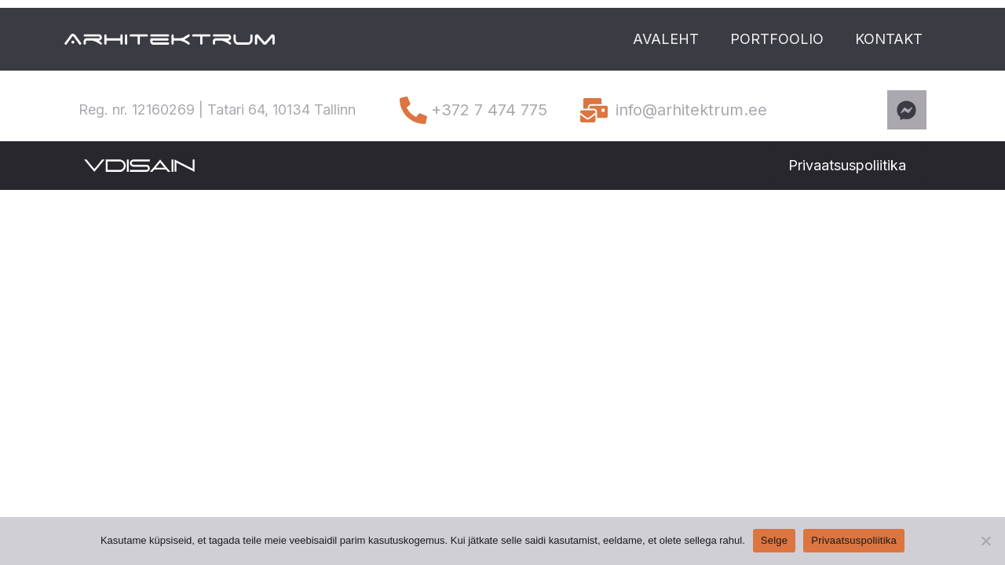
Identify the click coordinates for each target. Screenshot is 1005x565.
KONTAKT (889, 39)
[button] (847, 165)
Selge (774, 540)
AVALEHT (666, 39)
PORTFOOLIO (777, 39)
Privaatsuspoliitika (854, 540)
